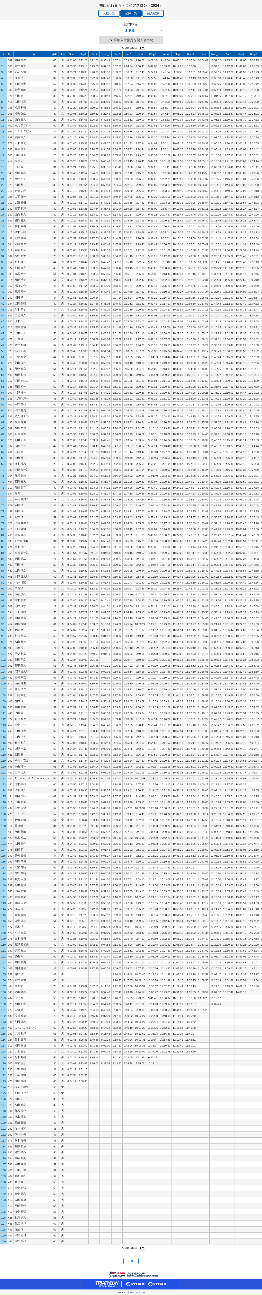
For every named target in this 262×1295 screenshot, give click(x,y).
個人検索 (153, 13)
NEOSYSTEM (137, 1292)
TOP (131, 1261)
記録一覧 (131, 13)
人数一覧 (109, 13)
